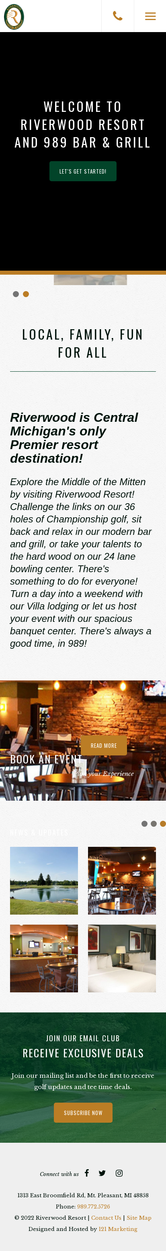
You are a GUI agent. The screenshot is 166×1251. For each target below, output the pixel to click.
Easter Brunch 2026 (154, 824)
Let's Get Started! (83, 171)
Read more (104, 745)
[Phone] (117, 16)
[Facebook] (86, 1173)
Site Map (139, 1218)
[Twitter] (102, 1173)
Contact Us (106, 1218)
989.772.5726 (93, 1206)
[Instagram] (119, 1173)
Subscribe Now (83, 1113)
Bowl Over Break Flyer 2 (144, 824)
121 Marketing (117, 1229)
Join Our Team (163, 824)
